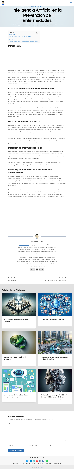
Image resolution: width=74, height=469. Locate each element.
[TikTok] (34, 461)
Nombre (12, 445)
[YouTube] (37, 461)
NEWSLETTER (48, 464)
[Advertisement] (37, 59)
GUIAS (33, 464)
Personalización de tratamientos (17, 38)
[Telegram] (30, 461)
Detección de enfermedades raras (17, 39)
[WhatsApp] (46, 461)
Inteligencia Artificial (37, 6)
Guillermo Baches (32, 25)
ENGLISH (22, 464)
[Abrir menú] (71, 3)
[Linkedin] (43, 461)
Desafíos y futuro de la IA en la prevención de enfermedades (23, 41)
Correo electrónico (34, 445)
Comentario (12, 424)
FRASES (28, 464)
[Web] (57, 445)
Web (49, 445)
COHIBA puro (22, 278)
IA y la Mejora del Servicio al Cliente (52, 278)
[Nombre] (17, 445)
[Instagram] (40, 461)
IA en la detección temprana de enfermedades (20, 36)
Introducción (12, 34)
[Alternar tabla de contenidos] (36, 32)
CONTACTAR (57, 464)
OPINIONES (40, 464)
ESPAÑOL (15, 464)
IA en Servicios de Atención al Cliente (16, 395)
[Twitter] (27, 461)
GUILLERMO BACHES (37, 458)
